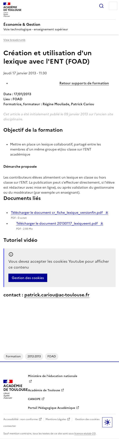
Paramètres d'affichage (107, 422)
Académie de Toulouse (44, 390)
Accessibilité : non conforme (20, 419)
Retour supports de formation (84, 83)
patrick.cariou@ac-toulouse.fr (56, 294)
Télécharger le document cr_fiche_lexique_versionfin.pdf (57, 212)
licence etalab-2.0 (84, 433)
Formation (13, 356)
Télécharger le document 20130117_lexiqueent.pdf (57, 223)
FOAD (51, 356)
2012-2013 (34, 356)
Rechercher (101, 6)
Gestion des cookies (28, 277)
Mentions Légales (56, 419)
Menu (113, 6)
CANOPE (34, 399)
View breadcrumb (14, 40)
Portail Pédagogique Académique (51, 408)
